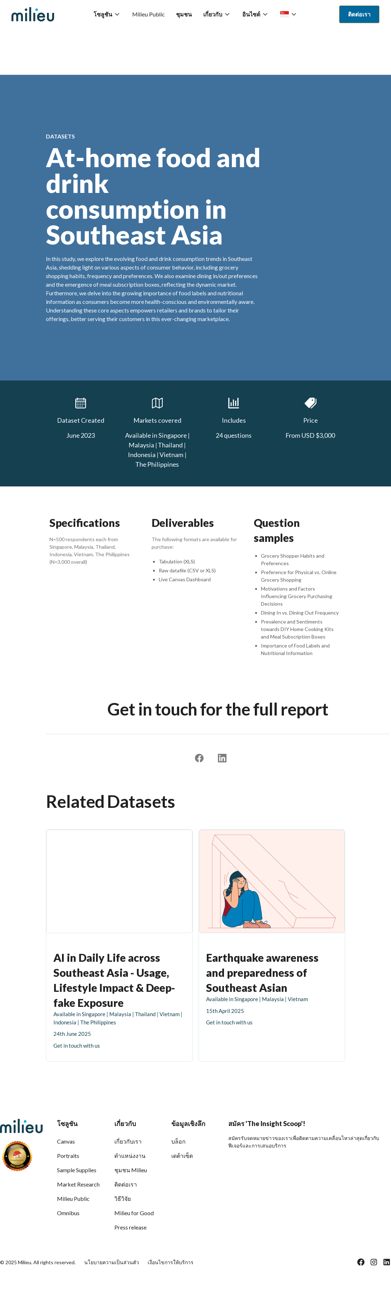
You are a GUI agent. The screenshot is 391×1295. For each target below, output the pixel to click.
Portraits (68, 1155)
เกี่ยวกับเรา (128, 1141)
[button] (107, 14)
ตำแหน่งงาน (130, 1155)
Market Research (78, 1184)
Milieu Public (148, 14)
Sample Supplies (76, 1170)
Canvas (66, 1141)
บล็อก (178, 1141)
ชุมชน (184, 14)
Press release (130, 1227)
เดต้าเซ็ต (182, 1155)
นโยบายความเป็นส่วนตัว (111, 1262)
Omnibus (68, 1212)
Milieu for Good (134, 1212)
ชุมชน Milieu (130, 1170)
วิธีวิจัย (122, 1198)
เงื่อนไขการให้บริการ (171, 1262)
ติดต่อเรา (125, 1184)
